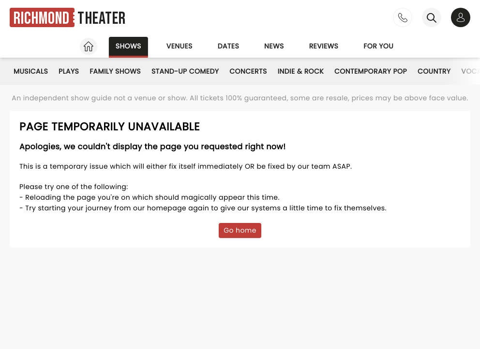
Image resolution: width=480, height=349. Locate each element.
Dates (228, 46)
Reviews (324, 46)
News (274, 46)
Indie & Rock (301, 71)
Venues (179, 46)
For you (378, 46)
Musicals (31, 71)
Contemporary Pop (370, 71)
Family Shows (115, 71)
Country (434, 71)
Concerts (248, 71)
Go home (240, 230)
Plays (69, 71)
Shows (128, 46)
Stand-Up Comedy (185, 71)
